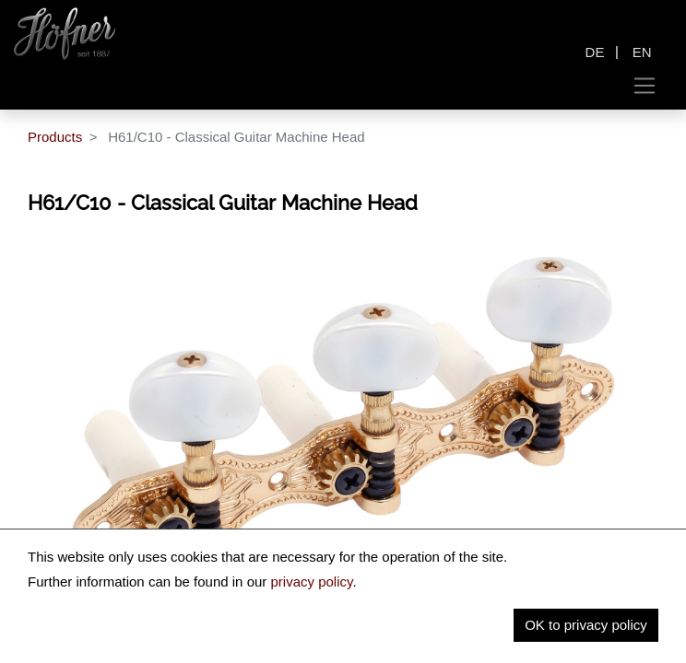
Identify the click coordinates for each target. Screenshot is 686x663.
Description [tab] (85, 607)
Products (55, 137)
